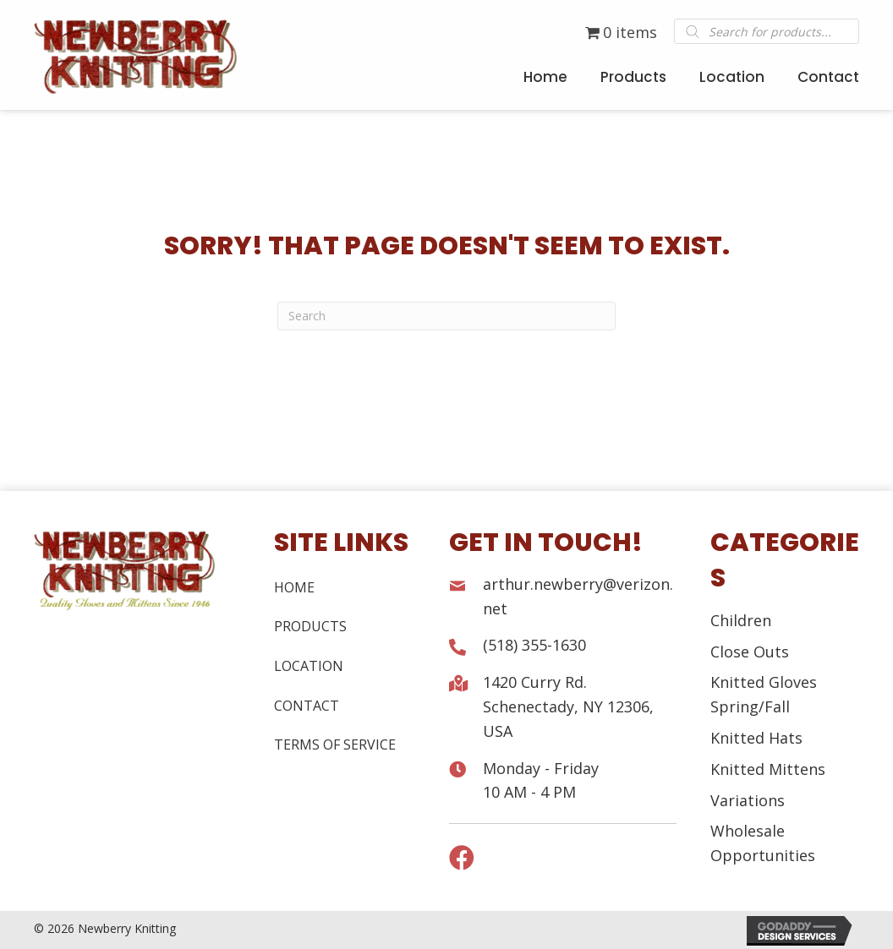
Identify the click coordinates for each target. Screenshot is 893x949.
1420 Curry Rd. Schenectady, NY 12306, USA (568, 706)
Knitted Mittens (767, 769)
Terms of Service (335, 744)
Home (294, 587)
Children (740, 620)
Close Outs (749, 651)
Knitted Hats (756, 738)
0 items (621, 32)
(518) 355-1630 (534, 645)
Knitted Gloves (763, 682)
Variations (747, 800)
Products (310, 626)
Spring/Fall (750, 706)
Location (308, 666)
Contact (306, 705)
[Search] (446, 316)
